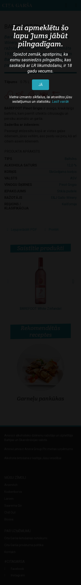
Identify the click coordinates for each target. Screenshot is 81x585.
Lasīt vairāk (60, 102)
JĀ (40, 85)
